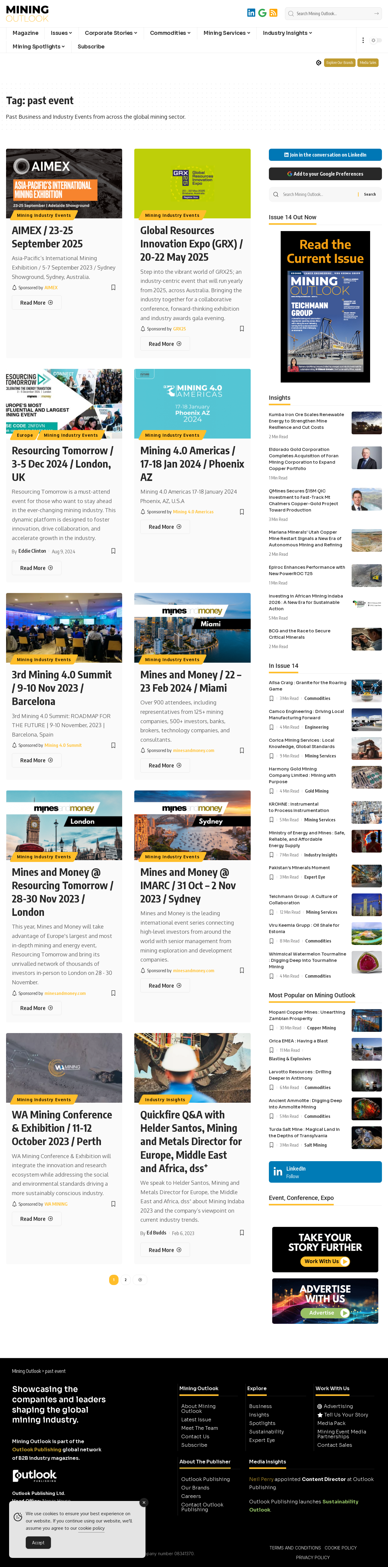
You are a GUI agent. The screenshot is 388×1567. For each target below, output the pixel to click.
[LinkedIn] (251, 12)
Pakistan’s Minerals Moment (299, 867)
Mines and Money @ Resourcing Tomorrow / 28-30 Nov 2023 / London (62, 891)
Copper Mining (321, 1027)
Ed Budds (156, 1233)
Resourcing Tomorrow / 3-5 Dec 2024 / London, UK (62, 463)
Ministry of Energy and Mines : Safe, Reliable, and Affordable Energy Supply (307, 839)
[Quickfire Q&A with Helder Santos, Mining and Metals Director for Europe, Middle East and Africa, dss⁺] (165, 1250)
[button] (363, 40)
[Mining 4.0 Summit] (47, 745)
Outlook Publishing (37, 1449)
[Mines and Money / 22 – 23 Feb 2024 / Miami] (165, 765)
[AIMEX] (35, 287)
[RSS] (273, 12)
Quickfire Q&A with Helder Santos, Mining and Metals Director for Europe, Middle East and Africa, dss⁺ (191, 1141)
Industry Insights (165, 1099)
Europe (25, 435)
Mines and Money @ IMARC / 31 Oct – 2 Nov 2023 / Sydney (188, 885)
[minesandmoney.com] (177, 750)
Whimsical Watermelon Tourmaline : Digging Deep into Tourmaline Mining (307, 960)
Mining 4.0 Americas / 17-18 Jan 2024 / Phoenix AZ (192, 463)
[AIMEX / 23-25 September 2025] (37, 302)
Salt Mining (315, 1145)
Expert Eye (314, 877)
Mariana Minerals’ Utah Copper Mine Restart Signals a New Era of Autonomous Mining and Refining (305, 538)
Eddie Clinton (32, 551)
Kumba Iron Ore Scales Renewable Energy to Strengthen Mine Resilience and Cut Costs (306, 421)
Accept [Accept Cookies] (38, 1542)
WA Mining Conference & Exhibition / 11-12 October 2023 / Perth (62, 1127)
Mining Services (320, 755)
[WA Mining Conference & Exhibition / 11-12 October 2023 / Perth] (37, 1219)
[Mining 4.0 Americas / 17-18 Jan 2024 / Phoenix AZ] (165, 527)
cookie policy (91, 1528)
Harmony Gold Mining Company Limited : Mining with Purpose (302, 775)
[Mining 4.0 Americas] (177, 511)
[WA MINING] (40, 1204)
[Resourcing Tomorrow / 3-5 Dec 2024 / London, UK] (37, 568)
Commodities (317, 698)
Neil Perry (261, 1479)
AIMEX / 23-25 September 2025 (47, 237)
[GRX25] (163, 328)
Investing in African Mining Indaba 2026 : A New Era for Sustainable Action (306, 602)
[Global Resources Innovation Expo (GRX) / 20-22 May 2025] (165, 343)
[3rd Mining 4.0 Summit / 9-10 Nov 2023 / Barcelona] (37, 760)
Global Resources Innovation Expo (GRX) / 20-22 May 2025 (191, 243)
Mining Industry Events (44, 215)
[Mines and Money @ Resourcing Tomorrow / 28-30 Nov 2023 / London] (37, 1008)
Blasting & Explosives (290, 1058)
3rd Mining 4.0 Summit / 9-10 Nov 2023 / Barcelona (62, 687)
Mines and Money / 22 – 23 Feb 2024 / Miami (190, 681)
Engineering (317, 727)
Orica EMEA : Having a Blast (298, 1041)
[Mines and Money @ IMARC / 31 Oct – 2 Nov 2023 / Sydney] (165, 985)
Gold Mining (317, 790)
